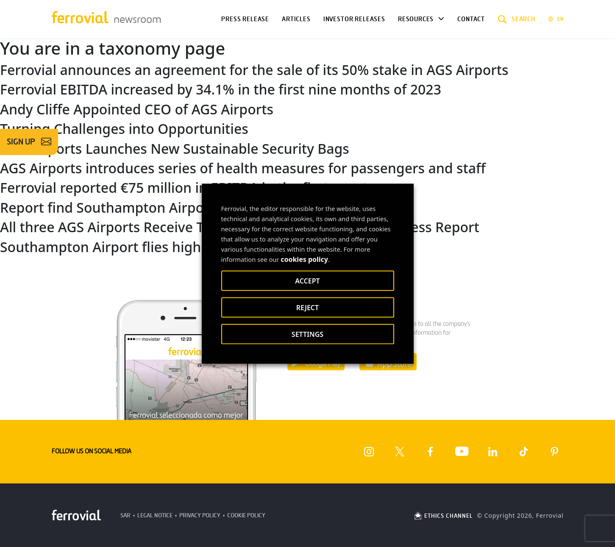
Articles (296, 19)
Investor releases (354, 19)
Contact (471, 19)
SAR (125, 515)
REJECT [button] (307, 307)
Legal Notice (155, 515)
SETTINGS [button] (307, 334)
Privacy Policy (199, 515)
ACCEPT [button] (307, 280)
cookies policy (304, 259)
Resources (416, 19)
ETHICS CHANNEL (443, 515)
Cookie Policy (246, 515)
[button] (516, 19)
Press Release (245, 19)
